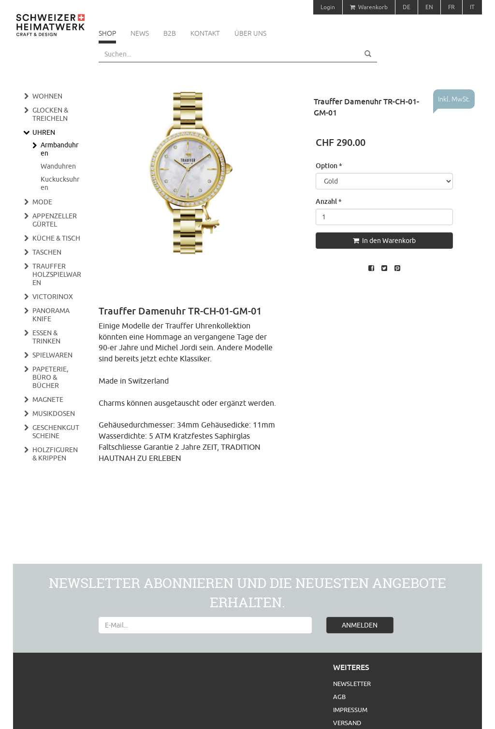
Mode (42, 202)
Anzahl (329, 201)
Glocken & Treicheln (50, 114)
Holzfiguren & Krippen (55, 454)
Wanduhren (58, 166)
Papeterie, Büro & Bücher (50, 377)
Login (327, 7)
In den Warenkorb (384, 240)
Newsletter (352, 683)
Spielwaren (52, 355)
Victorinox (52, 296)
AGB (339, 696)
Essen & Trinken (46, 337)
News (140, 33)
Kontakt (205, 33)
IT (472, 7)
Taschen (46, 252)
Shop (107, 33)
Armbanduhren (59, 149)
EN (429, 7)
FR (451, 7)
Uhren (43, 132)
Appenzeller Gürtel (54, 220)
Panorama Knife (51, 315)
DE (406, 7)
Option (329, 165)
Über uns (250, 33)
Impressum (350, 710)
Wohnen (47, 96)
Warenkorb (369, 7)
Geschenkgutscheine (55, 432)
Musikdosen (53, 413)
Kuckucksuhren (60, 183)
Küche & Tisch (56, 238)
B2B (169, 33)
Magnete (47, 399)
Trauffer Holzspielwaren (56, 274)
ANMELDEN (360, 625)
